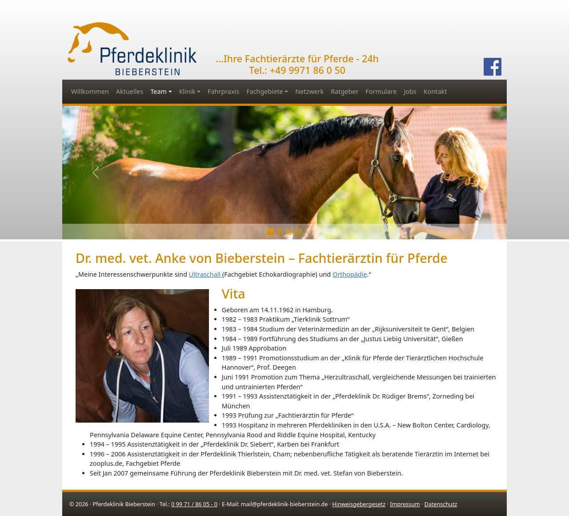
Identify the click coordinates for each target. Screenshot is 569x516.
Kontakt (435, 91)
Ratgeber (344, 91)
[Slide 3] (298, 231)
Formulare (381, 91)
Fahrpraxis (223, 91)
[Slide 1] (279, 231)
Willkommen (90, 91)
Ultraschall (205, 274)
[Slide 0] (270, 231)
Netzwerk (309, 91)
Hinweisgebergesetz (358, 504)
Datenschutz (441, 504)
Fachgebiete (264, 91)
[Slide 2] (289, 231)
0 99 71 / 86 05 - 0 (194, 504)
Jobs (410, 91)
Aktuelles (130, 91)
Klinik (187, 91)
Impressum (405, 504)
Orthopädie (350, 274)
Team (158, 91)
